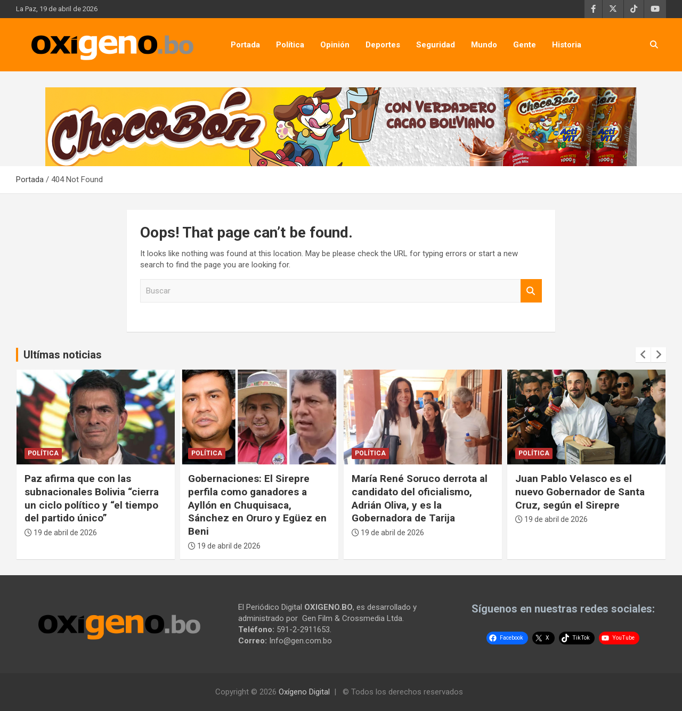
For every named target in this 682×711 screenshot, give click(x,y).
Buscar (531, 291)
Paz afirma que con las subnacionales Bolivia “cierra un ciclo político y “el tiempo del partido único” (92, 498)
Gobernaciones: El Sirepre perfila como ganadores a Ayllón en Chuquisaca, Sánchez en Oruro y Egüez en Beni (257, 504)
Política (290, 45)
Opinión (335, 45)
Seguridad (435, 45)
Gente (524, 45)
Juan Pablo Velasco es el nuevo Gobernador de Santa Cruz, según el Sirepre (580, 491)
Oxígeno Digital (304, 692)
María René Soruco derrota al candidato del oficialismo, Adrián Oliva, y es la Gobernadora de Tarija (420, 498)
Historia (566, 45)
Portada (245, 45)
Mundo (484, 45)
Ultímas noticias (62, 354)
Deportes (383, 45)
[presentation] (643, 354)
